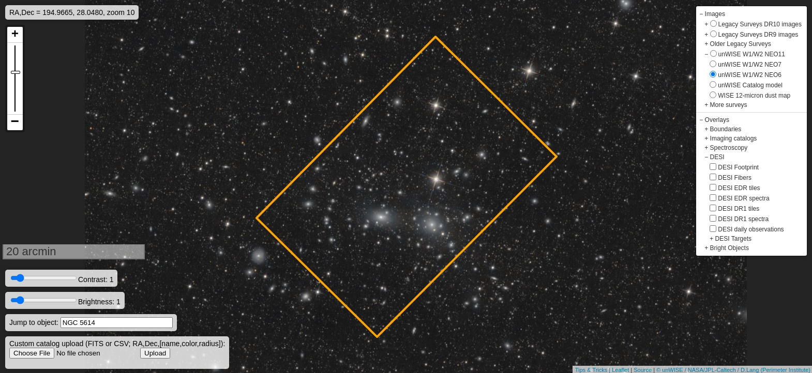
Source (643, 370)
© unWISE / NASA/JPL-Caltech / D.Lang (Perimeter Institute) (733, 370)
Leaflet (620, 370)
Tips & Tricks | (593, 370)
